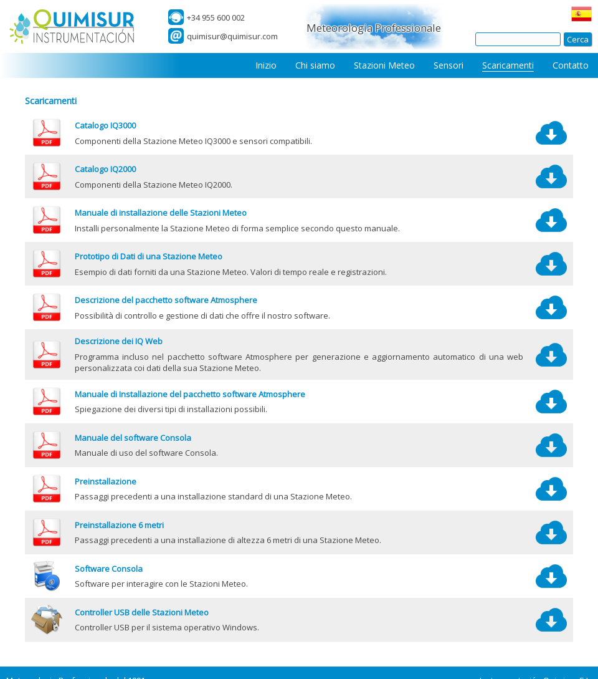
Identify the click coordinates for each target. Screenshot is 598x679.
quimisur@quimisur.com (232, 36)
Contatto (571, 65)
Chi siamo (315, 65)
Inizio (266, 65)
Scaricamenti (508, 65)
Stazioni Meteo (384, 65)
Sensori (448, 65)
